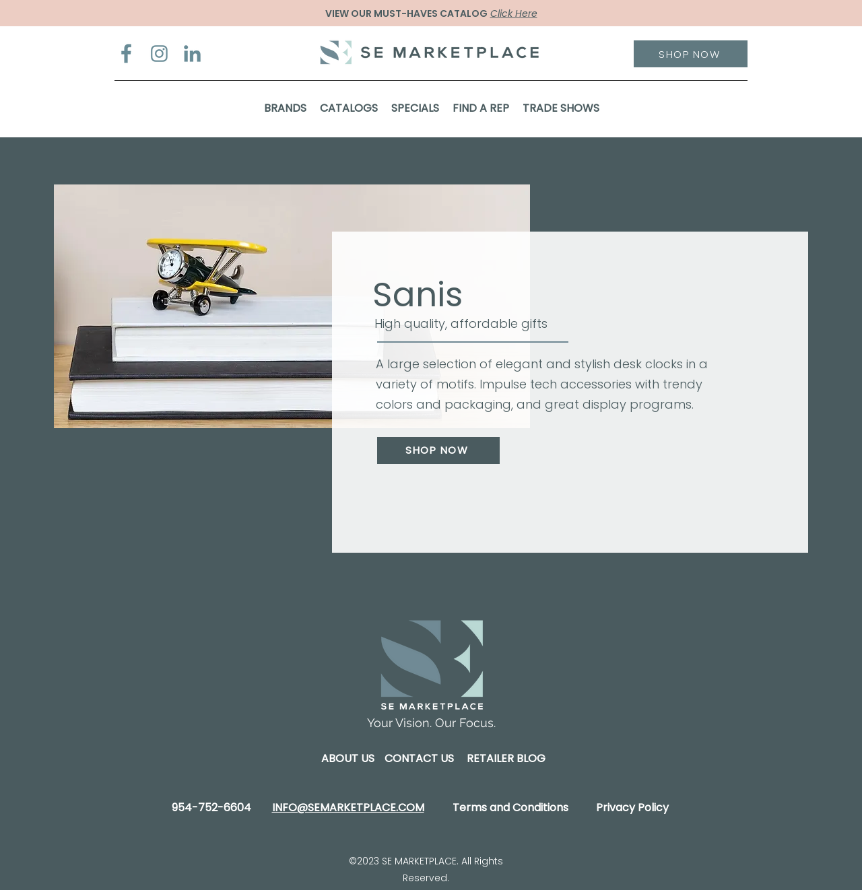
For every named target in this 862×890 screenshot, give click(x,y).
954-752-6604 (211, 807)
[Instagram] (159, 53)
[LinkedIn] (192, 53)
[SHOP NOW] (691, 53)
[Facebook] (126, 53)
